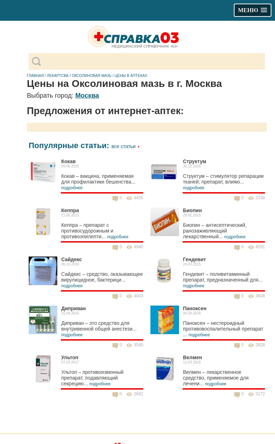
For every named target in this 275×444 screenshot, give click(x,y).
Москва (87, 95)
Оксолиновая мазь (91, 76)
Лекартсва (57, 76)
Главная (35, 76)
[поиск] (152, 61)
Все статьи (125, 146)
